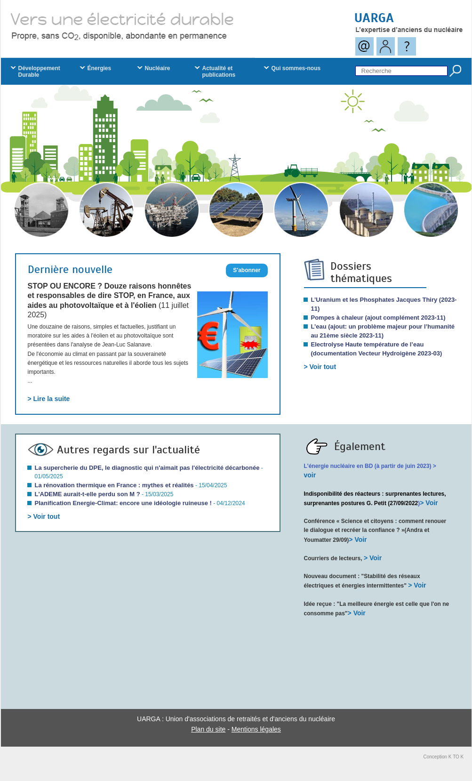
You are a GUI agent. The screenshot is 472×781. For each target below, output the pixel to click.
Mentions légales (256, 729)
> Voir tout (320, 366)
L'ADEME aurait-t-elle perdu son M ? (87, 494)
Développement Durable (39, 71)
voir (310, 475)
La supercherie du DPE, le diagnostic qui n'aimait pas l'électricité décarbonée (147, 467)
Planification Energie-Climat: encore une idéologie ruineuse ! (123, 503)
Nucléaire (157, 68)
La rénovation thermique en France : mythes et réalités (114, 485)
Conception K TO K (444, 756)
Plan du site (208, 729)
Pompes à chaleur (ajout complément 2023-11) (378, 317)
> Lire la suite (49, 399)
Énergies (100, 68)
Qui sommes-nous (296, 68)
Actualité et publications (219, 71)
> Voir (429, 503)
